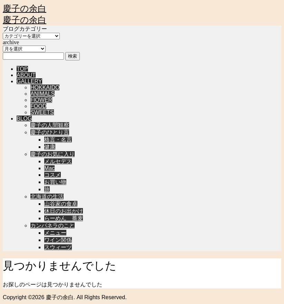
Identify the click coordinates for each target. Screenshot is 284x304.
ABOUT (26, 75)
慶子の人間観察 (49, 125)
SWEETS (42, 112)
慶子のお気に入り (52, 154)
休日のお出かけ (63, 211)
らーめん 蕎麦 (63, 218)
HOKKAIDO (44, 87)
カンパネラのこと (52, 225)
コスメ (52, 175)
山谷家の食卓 (60, 204)
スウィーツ (58, 247)
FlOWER (41, 100)
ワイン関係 (58, 240)
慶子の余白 (24, 8)
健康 (49, 147)
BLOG (24, 118)
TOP (22, 69)
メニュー (55, 233)
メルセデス (58, 161)
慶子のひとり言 (49, 132)
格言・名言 (58, 140)
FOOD (38, 106)
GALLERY (29, 81)
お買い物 (55, 182)
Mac (49, 168)
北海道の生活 (47, 196)
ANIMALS (42, 94)
